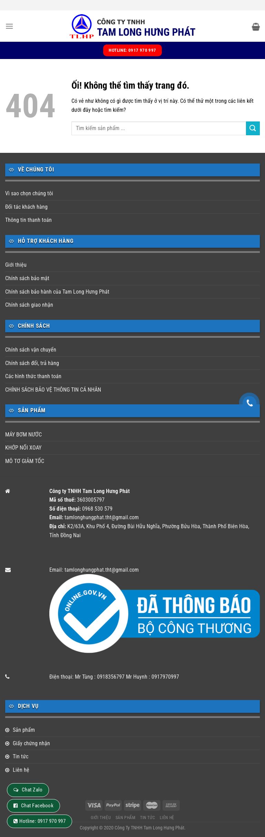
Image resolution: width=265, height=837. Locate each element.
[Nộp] (253, 128)
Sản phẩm (24, 730)
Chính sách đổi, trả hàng (32, 363)
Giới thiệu (16, 265)
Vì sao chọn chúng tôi (29, 193)
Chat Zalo (32, 790)
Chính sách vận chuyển (30, 349)
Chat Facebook (37, 805)
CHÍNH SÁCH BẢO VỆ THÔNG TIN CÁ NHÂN (53, 389)
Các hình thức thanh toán (33, 376)
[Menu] (9, 26)
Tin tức (20, 756)
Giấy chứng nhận (31, 743)
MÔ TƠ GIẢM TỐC (24, 461)
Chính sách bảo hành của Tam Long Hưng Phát (57, 291)
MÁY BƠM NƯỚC (23, 434)
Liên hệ (21, 770)
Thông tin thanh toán (28, 220)
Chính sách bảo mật (27, 278)
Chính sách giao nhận (29, 305)
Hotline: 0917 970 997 (42, 821)
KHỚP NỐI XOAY (23, 447)
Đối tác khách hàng (26, 207)
